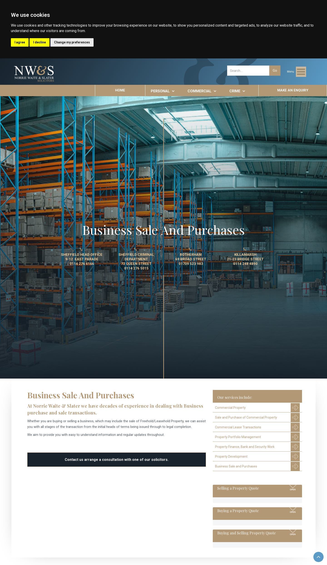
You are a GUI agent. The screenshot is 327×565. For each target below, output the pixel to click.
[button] (296, 72)
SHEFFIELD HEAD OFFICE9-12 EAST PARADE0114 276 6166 (81, 259)
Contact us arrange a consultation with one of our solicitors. (116, 459)
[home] (34, 73)
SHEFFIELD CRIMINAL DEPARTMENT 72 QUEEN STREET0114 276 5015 (136, 261)
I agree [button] (20, 42)
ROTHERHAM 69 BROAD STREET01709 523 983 (190, 259)
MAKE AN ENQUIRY (292, 90)
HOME (120, 90)
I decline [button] (39, 42)
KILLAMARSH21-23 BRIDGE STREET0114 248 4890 (245, 259)
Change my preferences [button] (72, 42)
